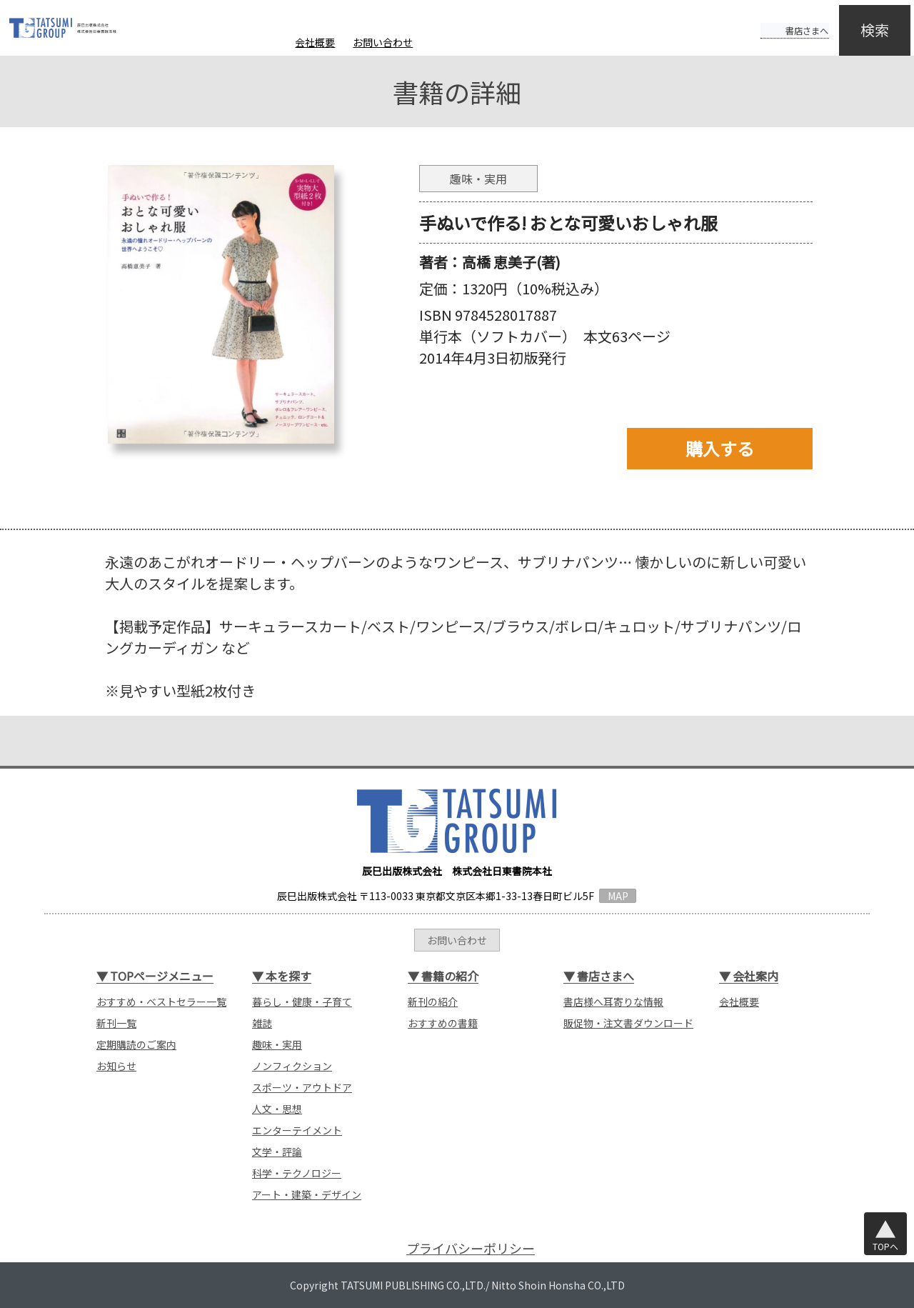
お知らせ (116, 1066)
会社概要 (315, 42)
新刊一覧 (116, 1023)
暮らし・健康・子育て (302, 1001)
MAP (618, 896)
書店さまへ (780, 20)
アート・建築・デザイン (306, 1194)
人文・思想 (277, 1109)
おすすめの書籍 (443, 1023)
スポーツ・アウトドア (302, 1087)
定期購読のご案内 (136, 1044)
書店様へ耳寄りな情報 (613, 1001)
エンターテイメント (297, 1130)
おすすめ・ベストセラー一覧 (161, 1001)
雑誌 (262, 1023)
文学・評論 (277, 1151)
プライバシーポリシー (470, 1248)
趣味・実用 (277, 1044)
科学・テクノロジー (296, 1173)
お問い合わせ (383, 42)
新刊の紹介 (433, 1001)
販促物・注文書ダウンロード (628, 1023)
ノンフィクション (292, 1066)
